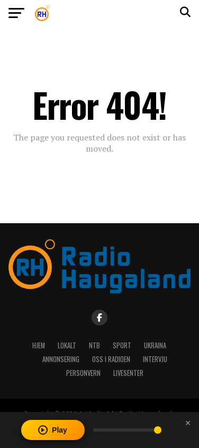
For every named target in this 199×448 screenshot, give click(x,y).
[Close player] (188, 423)
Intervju (155, 359)
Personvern (83, 373)
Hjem (38, 345)
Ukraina (155, 345)
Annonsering (60, 359)
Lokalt (67, 345)
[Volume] (127, 430)
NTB (94, 345)
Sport (122, 345)
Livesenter (128, 373)
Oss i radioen (111, 359)
